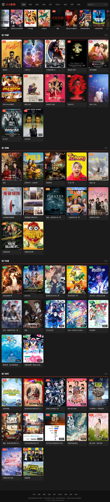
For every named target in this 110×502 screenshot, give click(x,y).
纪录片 (58, 4)
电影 (30, 4)
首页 (23, 4)
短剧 (65, 4)
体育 (72, 4)
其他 (78, 4)
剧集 (37, 4)
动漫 (43, 4)
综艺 (50, 4)
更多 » (106, 35)
